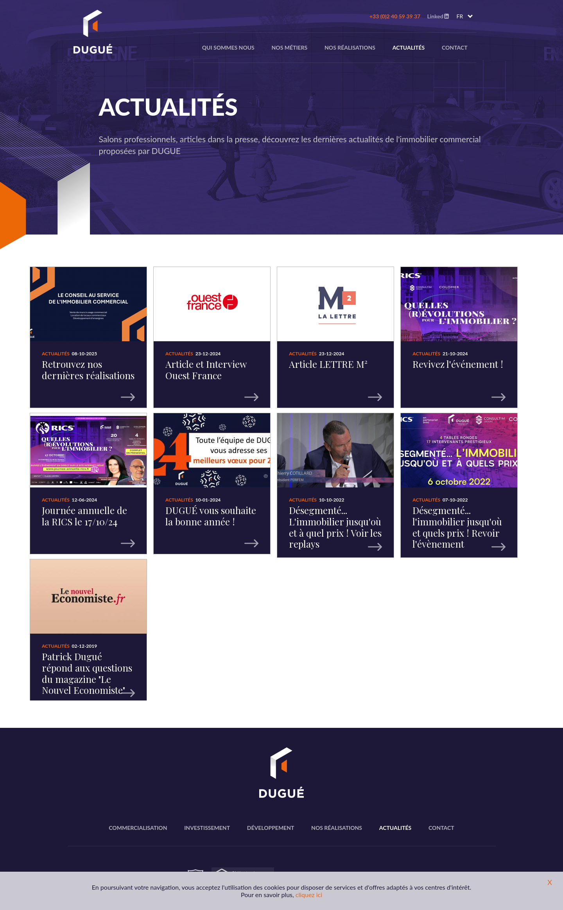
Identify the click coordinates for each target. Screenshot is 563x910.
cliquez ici (309, 894)
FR (460, 16)
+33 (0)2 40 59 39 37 (394, 16)
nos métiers (290, 47)
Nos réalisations (350, 47)
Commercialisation (138, 827)
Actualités (409, 47)
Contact (455, 47)
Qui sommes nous (228, 47)
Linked (437, 16)
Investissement (207, 827)
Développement (270, 827)
